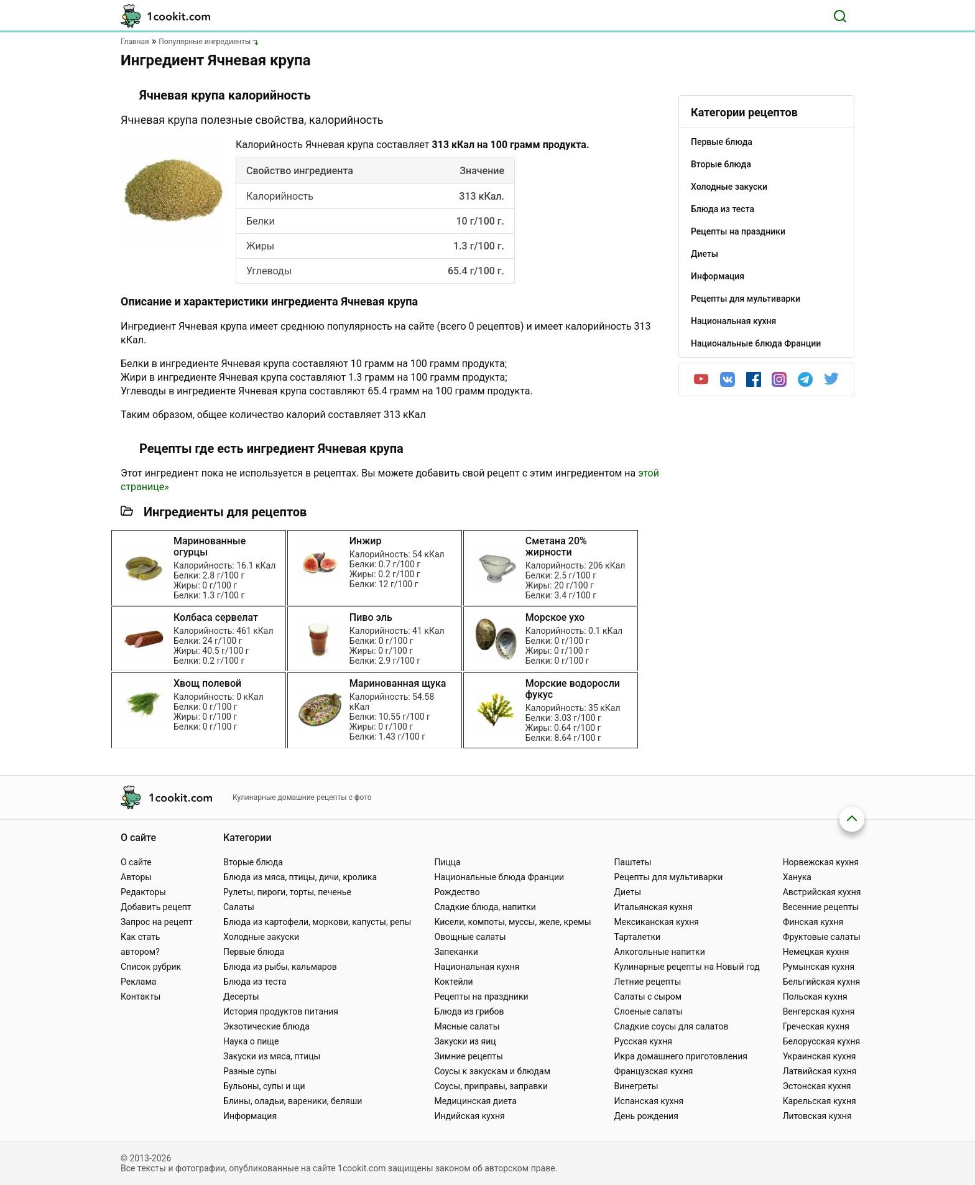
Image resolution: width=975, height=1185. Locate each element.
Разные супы (250, 1071)
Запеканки (456, 952)
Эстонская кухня (817, 1086)
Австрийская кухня (822, 892)
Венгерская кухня (819, 1011)
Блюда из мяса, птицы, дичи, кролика (300, 877)
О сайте (136, 862)
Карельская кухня (819, 1101)
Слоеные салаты (648, 1011)
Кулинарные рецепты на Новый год (687, 967)
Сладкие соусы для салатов (671, 1026)
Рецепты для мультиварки (668, 877)
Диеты (628, 892)
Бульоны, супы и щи (264, 1086)
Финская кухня (813, 922)
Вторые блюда (253, 862)
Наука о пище (251, 1041)
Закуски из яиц (465, 1041)
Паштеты (633, 862)
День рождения (646, 1116)
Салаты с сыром (648, 996)
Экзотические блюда (266, 1026)
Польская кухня (815, 996)
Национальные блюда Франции (499, 877)
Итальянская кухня (653, 907)
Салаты (238, 907)
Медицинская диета (475, 1101)
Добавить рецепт (156, 907)
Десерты (241, 996)
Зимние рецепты (468, 1056)
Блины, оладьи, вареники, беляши (292, 1101)
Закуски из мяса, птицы (271, 1056)
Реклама (138, 982)
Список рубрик (151, 967)
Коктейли (453, 982)
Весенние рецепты (821, 907)
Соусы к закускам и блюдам (492, 1071)
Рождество (456, 892)
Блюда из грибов (469, 1011)
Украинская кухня (819, 1056)
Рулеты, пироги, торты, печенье (287, 892)
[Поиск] (840, 16)
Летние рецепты (648, 982)
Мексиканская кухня (656, 922)
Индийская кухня (469, 1116)
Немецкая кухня (816, 952)
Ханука (797, 877)
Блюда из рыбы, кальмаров (280, 967)
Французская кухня (653, 1071)
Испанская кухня (649, 1101)
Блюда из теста (255, 982)
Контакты (140, 996)
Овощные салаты (470, 937)
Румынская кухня (818, 967)
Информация (250, 1116)
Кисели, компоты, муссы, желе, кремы (512, 922)
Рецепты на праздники (481, 996)
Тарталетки (637, 937)
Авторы (136, 877)
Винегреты (636, 1086)
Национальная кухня (476, 967)
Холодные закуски (261, 937)
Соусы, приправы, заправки (491, 1086)
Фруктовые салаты (822, 937)
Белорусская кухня (822, 1041)
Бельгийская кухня (822, 982)
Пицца (447, 862)
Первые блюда (253, 952)
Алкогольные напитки (659, 952)
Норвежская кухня (821, 862)
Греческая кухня (816, 1026)
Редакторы (143, 892)
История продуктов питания (280, 1011)
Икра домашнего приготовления (680, 1056)
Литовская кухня (817, 1116)
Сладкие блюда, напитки (485, 907)
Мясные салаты (466, 1026)
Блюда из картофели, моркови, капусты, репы (317, 922)
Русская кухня (643, 1041)
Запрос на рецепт (157, 922)
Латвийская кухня (820, 1071)
